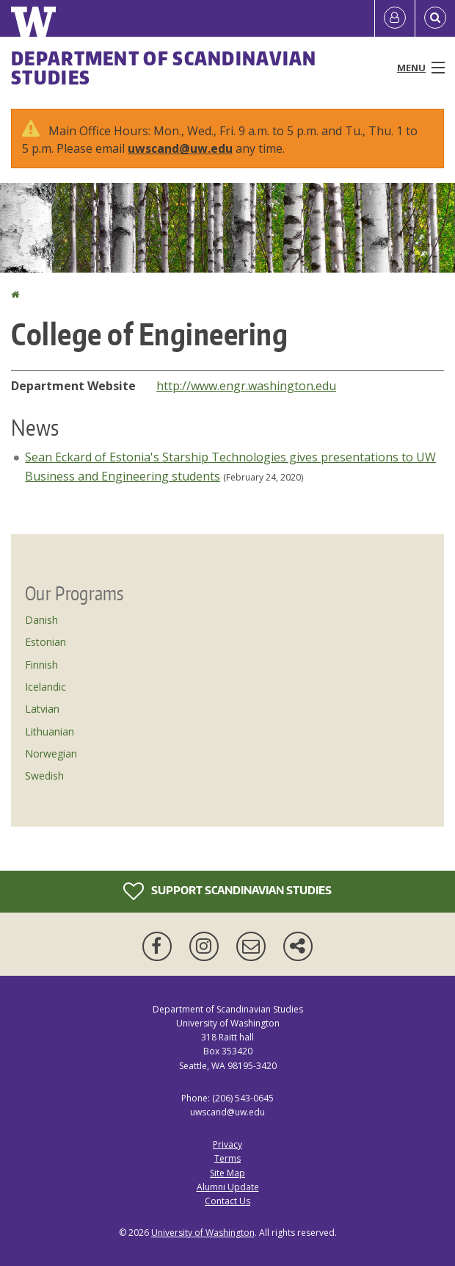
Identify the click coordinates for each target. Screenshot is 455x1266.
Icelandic (45, 687)
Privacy (227, 1144)
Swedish (44, 776)
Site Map (227, 1173)
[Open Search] (435, 18)
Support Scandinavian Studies (227, 891)
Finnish (41, 665)
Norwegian (51, 753)
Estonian (45, 642)
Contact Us (227, 1201)
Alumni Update (228, 1187)
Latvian (42, 709)
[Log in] (395, 18)
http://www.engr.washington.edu (246, 386)
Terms (227, 1158)
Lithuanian (49, 731)
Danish (41, 620)
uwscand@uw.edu (180, 148)
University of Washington (203, 1232)
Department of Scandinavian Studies (164, 67)
